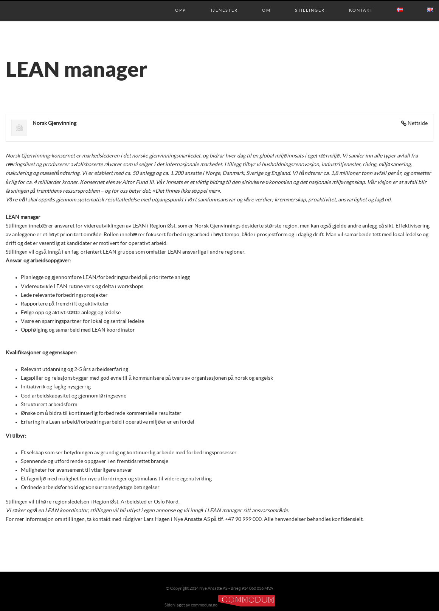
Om (266, 2)
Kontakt (361, 2)
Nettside (418, 123)
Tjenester (224, 2)
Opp (180, 2)
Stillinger (310, 2)
